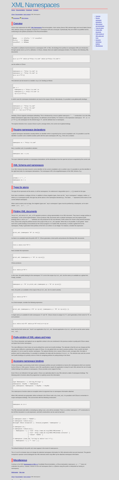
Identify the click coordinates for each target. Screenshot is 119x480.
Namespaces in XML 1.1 (31, 461)
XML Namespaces (36, 27)
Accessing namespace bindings (28, 358)
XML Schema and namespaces (28, 164)
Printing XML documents (25, 210)
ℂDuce (13, 14)
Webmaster (14, 469)
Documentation (20, 10)
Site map (21, 469)
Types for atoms (21, 186)
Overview (17, 23)
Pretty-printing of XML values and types (32, 335)
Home (13, 10)
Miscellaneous (20, 457)
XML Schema (24, 18)
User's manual (26, 14)
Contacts (35, 10)
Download (29, 10)
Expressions (15, 18)
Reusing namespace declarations (29, 129)
